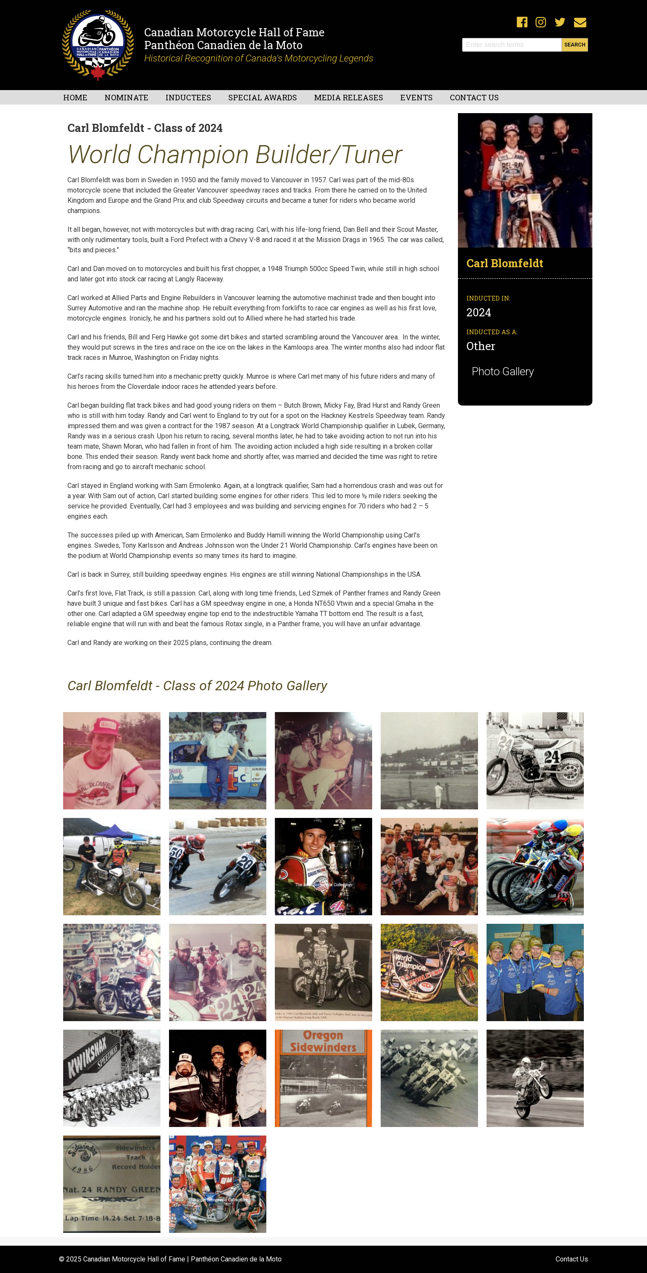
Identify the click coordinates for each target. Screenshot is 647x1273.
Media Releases (348, 97)
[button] (525, 180)
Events (416, 97)
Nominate (127, 97)
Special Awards (262, 97)
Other (480, 346)
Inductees (188, 97)
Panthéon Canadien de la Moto (223, 45)
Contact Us (474, 97)
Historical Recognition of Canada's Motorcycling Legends (258, 58)
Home (75, 97)
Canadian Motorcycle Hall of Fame (234, 32)
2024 (480, 312)
